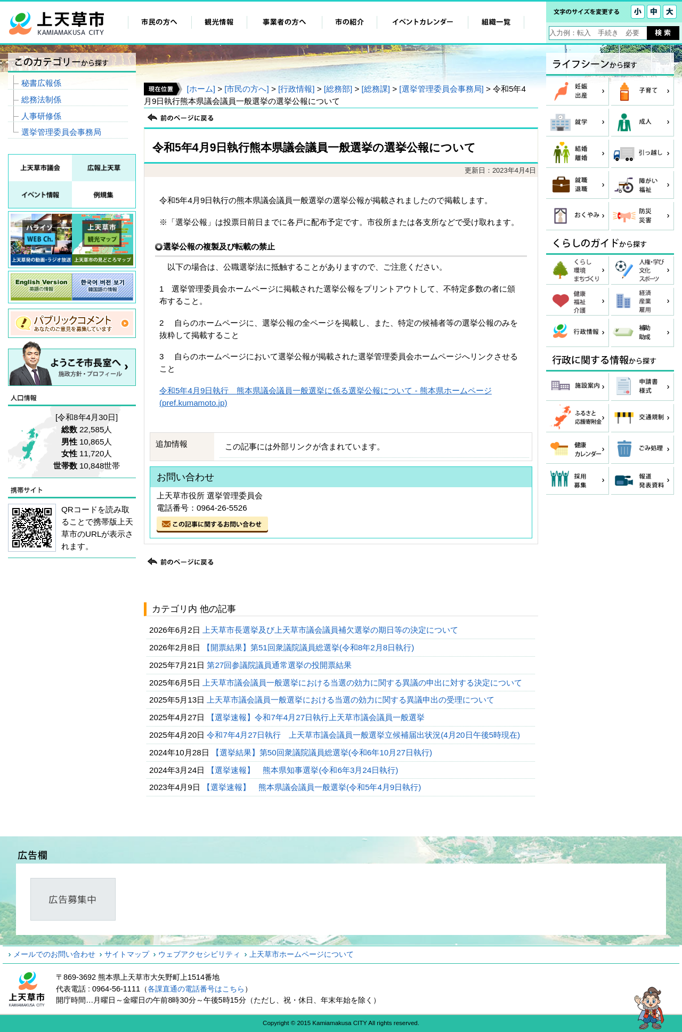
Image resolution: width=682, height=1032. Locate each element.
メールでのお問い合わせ (54, 954)
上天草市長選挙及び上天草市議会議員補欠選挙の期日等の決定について (331, 629)
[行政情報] (296, 88)
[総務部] (338, 88)
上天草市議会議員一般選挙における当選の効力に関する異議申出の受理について (352, 699)
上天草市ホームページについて (301, 954)
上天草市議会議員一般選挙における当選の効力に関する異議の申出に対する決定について (363, 682)
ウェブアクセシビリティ (199, 954)
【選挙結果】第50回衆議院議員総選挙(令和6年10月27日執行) (323, 752)
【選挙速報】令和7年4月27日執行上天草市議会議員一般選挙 (317, 717)
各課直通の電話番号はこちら (196, 989)
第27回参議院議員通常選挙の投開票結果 (280, 665)
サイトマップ (126, 954)
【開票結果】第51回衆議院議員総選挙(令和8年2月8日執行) (309, 647)
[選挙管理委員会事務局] (441, 88)
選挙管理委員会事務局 (61, 131)
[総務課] (376, 88)
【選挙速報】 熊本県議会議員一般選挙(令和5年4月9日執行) (313, 787)
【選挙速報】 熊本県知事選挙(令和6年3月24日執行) (303, 770)
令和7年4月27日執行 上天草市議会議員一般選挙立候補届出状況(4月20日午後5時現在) (364, 734)
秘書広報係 (41, 82)
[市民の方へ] (246, 88)
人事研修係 (41, 115)
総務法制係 (41, 99)
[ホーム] (200, 88)
